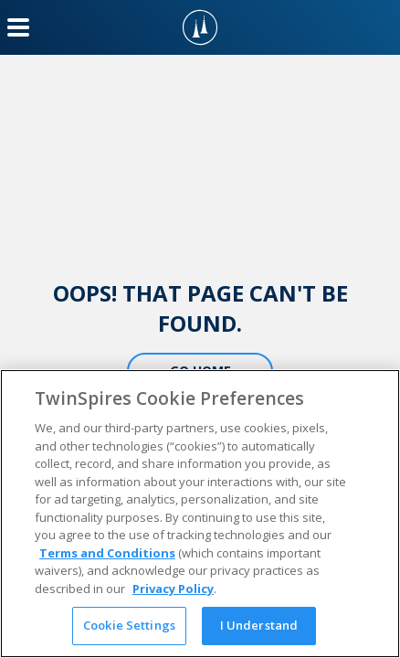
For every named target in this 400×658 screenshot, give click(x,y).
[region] (200, 513)
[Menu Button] (18, 27)
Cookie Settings (129, 625)
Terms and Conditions (107, 553)
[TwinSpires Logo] (200, 27)
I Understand (259, 625)
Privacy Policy (173, 588)
